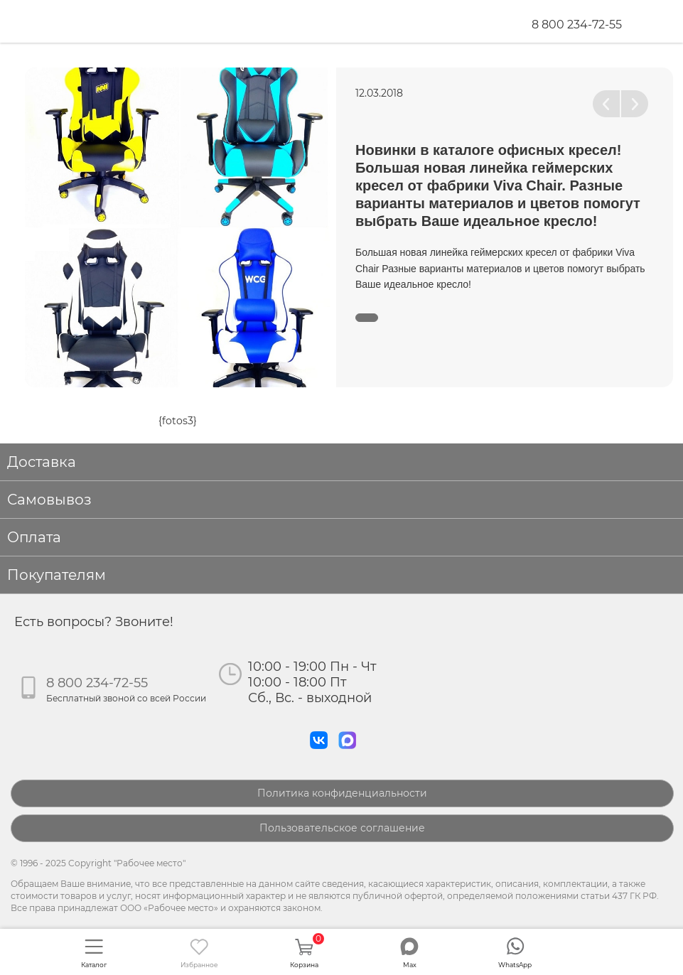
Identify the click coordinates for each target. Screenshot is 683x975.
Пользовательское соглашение (342, 828)
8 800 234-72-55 (577, 24)
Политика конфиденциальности (342, 793)
